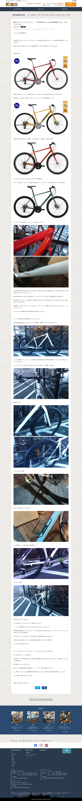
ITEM (43, 15)
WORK (47, 15)
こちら (18, 643)
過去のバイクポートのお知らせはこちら (41, 699)
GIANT (17, 29)
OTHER (68, 15)
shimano (46, 29)
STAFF (63, 15)
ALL (28, 15)
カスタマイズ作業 (23, 29)
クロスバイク (31, 29)
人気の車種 (33, 46)
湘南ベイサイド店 (29, 755)
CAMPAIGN (33, 15)
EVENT (52, 15)
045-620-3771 (22, 771)
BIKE (39, 15)
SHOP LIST (41, 9)
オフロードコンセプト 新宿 (31, 754)
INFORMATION (18, 9)
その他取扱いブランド (39, 29)
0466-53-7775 (24, 782)
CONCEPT (64, 9)
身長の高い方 (32, 311)
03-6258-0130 (58, 771)
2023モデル (51, 29)
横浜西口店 (28, 752)
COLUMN (58, 15)
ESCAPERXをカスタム (21, 322)
